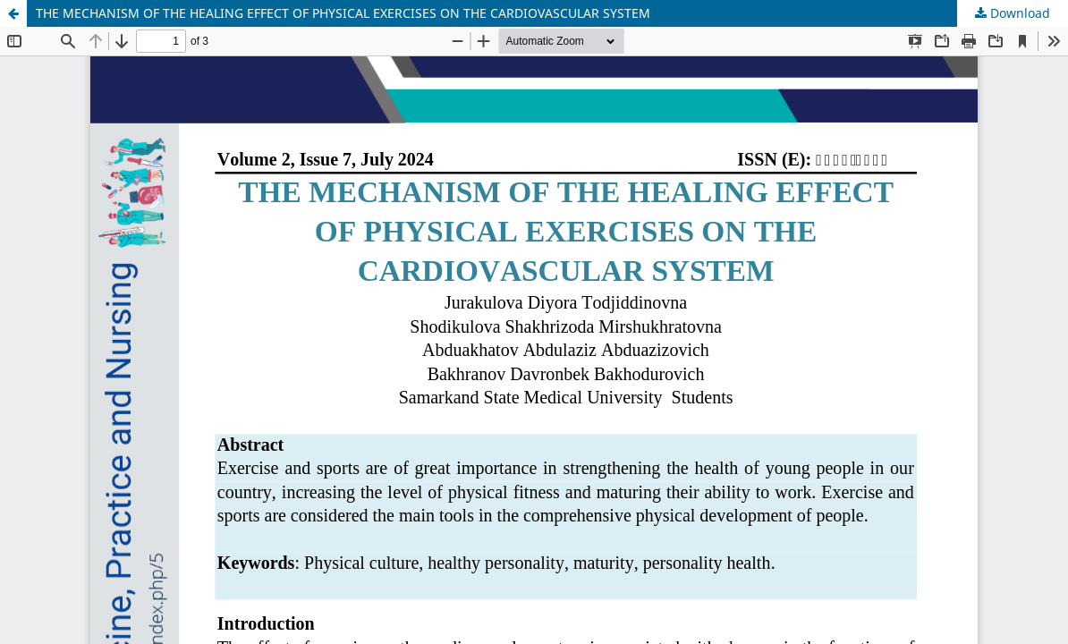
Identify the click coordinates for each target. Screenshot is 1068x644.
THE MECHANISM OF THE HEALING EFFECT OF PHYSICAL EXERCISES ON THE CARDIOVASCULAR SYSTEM (343, 12)
